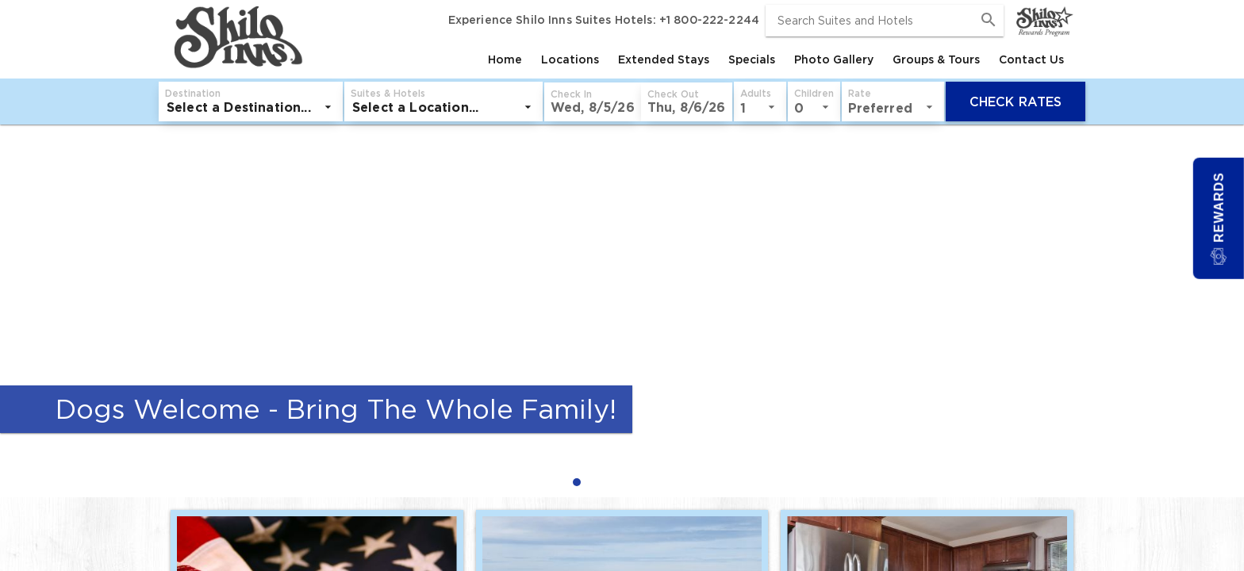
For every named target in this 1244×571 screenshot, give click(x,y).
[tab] (505, 59)
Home (505, 59)
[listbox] (250, 107)
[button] (592, 101)
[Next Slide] (1225, 311)
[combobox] (885, 20)
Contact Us (1031, 59)
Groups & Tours (936, 59)
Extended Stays (663, 59)
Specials (751, 59)
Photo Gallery (833, 59)
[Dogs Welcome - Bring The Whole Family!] (622, 291)
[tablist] (689, 59)
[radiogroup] (622, 481)
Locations (570, 59)
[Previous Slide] (19, 311)
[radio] (581, 481)
